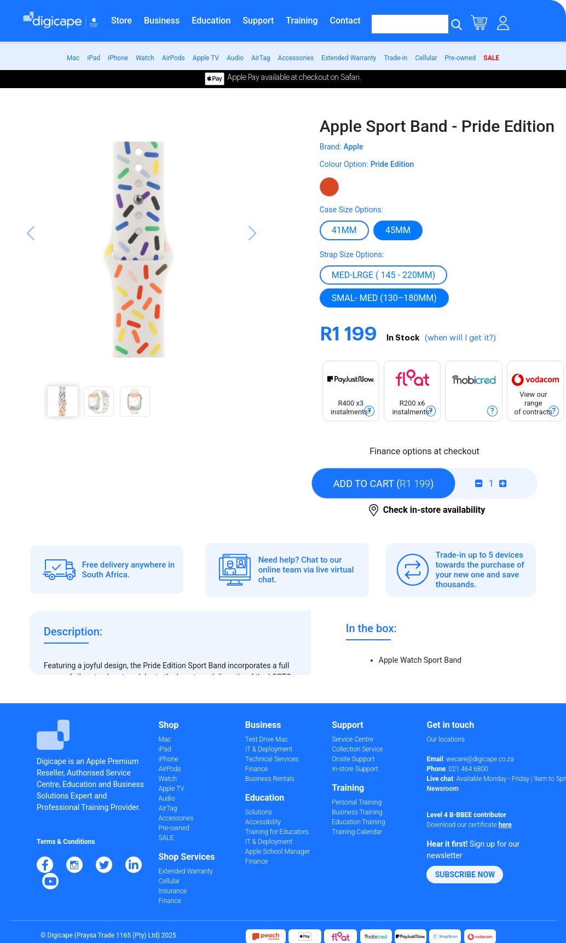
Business (162, 20)
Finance (170, 901)
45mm (398, 229)
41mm (344, 229)
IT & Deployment (268, 749)
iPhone (118, 58)
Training (301, 20)
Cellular (426, 58)
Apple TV (206, 58)
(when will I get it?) (460, 338)
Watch (145, 58)
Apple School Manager (277, 851)
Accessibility (263, 822)
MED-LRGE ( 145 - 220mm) (384, 274)
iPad (93, 58)
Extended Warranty (348, 58)
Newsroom (442, 788)
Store (121, 20)
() (383, 483)
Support (258, 20)
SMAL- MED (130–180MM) (384, 297)
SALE (491, 58)
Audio (235, 58)
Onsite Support (353, 759)
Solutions (258, 812)
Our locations (445, 739)
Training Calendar (357, 832)
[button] (30, 271)
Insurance (173, 891)
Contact (345, 20)
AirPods (173, 58)
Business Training (357, 812)
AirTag (260, 58)
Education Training (358, 822)
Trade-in (395, 58)
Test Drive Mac (266, 739)
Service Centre (352, 739)
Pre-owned (460, 58)
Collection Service (357, 749)
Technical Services (271, 759)
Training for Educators (277, 832)
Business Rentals (269, 779)
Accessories (296, 58)
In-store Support (355, 769)
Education (211, 20)
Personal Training (357, 802)
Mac (73, 58)
